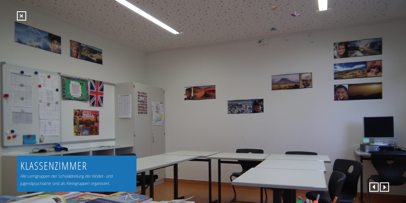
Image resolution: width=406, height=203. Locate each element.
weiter (384, 187)
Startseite (21, 16)
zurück (374, 187)
